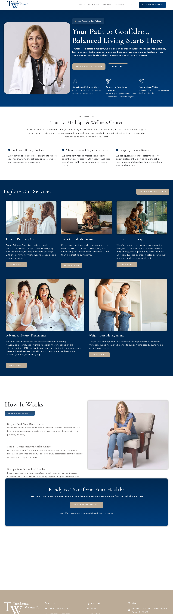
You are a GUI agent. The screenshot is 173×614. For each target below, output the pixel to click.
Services (93, 5)
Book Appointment (152, 5)
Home (82, 5)
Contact (132, 5)
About (106, 5)
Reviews (119, 5)
